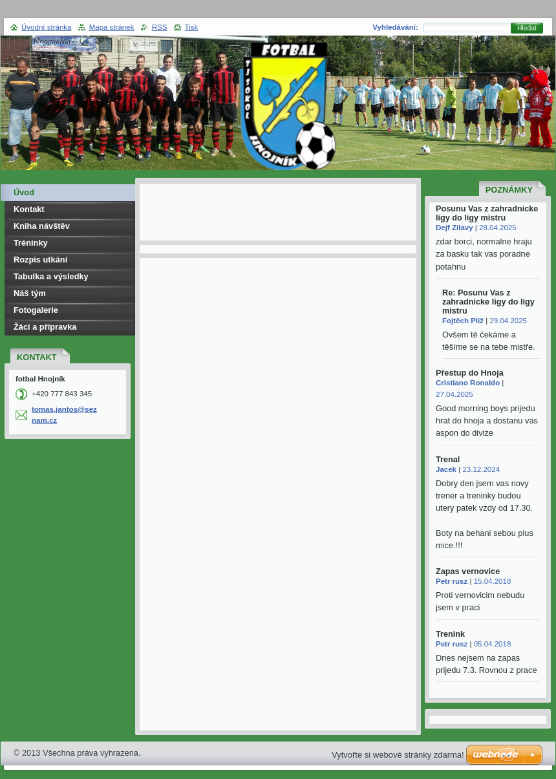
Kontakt (29, 209)
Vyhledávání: (395, 27)
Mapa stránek (111, 27)
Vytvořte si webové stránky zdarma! (398, 755)
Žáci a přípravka (45, 327)
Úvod (24, 192)
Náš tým (30, 293)
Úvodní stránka (46, 27)
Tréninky (31, 243)
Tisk (191, 27)
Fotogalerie (36, 310)
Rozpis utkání (40, 259)
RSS (159, 27)
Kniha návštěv (42, 226)
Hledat (527, 28)
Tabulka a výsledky (51, 276)
